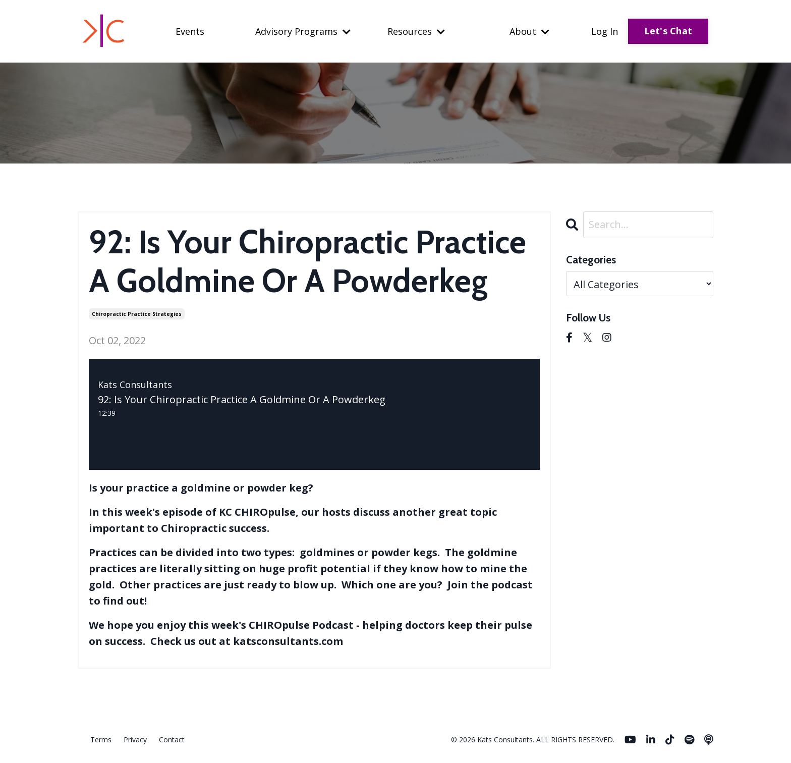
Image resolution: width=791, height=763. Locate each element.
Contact (172, 739)
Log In (604, 31)
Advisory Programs (303, 31)
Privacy (135, 739)
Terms (100, 739)
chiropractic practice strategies (137, 313)
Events (190, 31)
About (529, 31)
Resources (416, 31)
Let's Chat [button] (668, 31)
